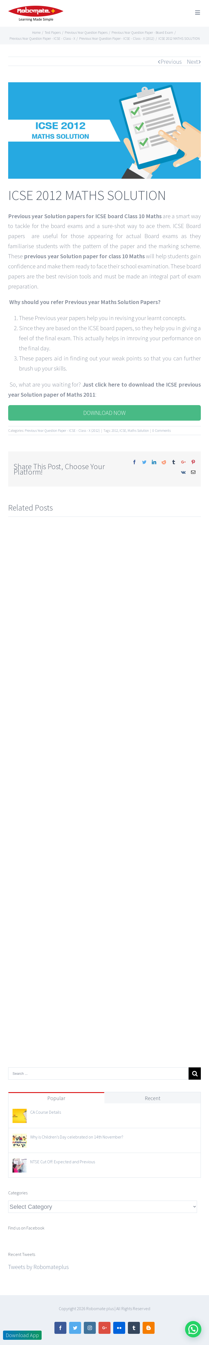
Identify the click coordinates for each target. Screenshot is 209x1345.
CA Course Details (45, 1112)
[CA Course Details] (20, 1114)
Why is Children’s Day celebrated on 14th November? (76, 1137)
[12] (104, 130)
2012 (115, 430)
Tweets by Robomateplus (38, 1267)
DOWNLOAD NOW (104, 413)
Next (192, 61)
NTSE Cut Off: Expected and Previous (62, 1161)
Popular (56, 1098)
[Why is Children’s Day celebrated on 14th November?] (20, 1138)
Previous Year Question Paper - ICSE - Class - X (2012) (62, 430)
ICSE (122, 430)
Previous (171, 61)
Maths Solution (138, 430)
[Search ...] (98, 1073)
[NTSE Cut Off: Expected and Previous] (20, 1163)
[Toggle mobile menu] (198, 12)
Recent (152, 1098)
